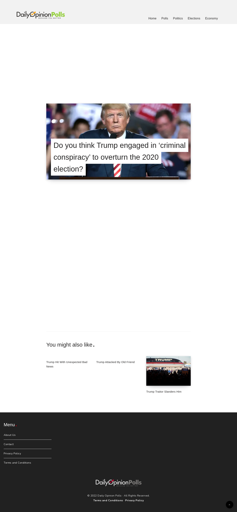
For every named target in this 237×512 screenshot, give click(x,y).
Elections (194, 18)
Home (152, 18)
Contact (9, 444)
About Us (10, 435)
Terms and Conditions (17, 462)
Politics (178, 18)
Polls (164, 18)
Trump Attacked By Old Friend (115, 362)
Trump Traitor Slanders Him (163, 391)
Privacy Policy (12, 453)
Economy (211, 18)
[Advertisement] (118, 59)
